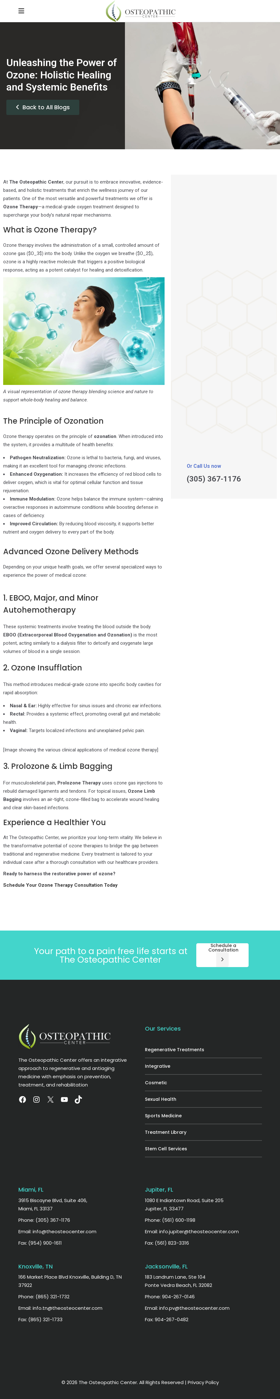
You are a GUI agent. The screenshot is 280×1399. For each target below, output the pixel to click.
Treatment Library (165, 1132)
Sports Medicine (163, 1116)
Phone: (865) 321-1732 (43, 1296)
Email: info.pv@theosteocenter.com (187, 1308)
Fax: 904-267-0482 (166, 1319)
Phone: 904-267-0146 (170, 1296)
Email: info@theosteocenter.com (57, 1231)
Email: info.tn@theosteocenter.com (60, 1308)
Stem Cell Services (166, 1149)
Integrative (157, 1066)
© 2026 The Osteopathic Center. (100, 1382)
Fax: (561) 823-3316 (167, 1243)
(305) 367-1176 (214, 478)
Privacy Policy (203, 1382)
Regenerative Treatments (174, 1049)
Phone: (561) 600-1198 (170, 1220)
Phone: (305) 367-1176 (44, 1220)
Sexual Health (160, 1099)
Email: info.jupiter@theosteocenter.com (192, 1231)
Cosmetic (156, 1083)
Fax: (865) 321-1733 (40, 1319)
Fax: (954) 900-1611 (40, 1243)
